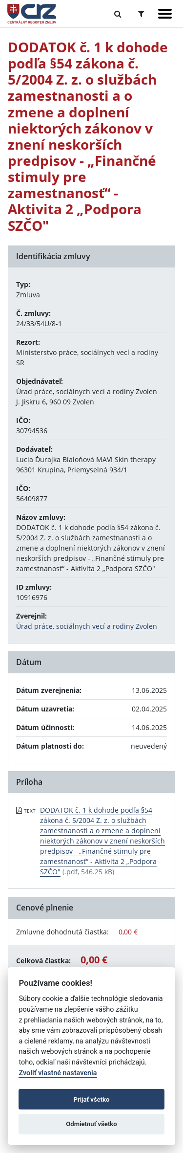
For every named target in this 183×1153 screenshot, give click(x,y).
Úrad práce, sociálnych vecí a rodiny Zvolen (86, 626)
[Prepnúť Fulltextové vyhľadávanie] (118, 13)
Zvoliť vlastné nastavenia (58, 1073)
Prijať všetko (92, 1099)
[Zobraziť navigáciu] (165, 13)
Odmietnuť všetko (91, 1124)
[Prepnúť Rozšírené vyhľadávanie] (141, 13)
